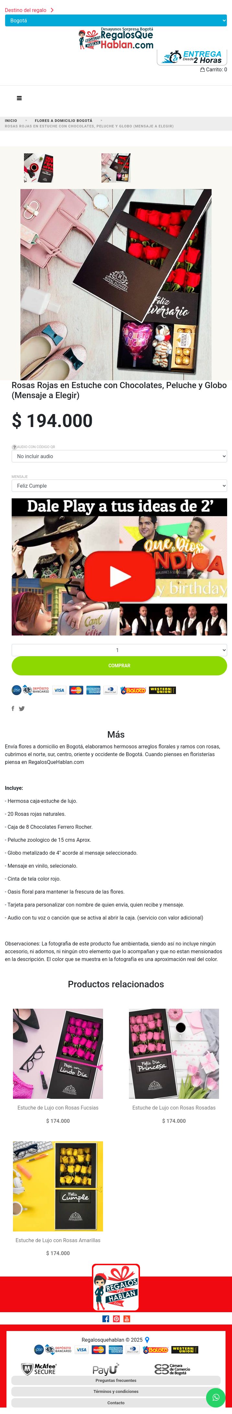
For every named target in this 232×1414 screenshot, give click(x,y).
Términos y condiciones (116, 1391)
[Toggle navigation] (19, 99)
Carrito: (213, 69)
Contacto (116, 1402)
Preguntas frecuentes (116, 1380)
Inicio (11, 121)
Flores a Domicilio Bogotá (64, 121)
